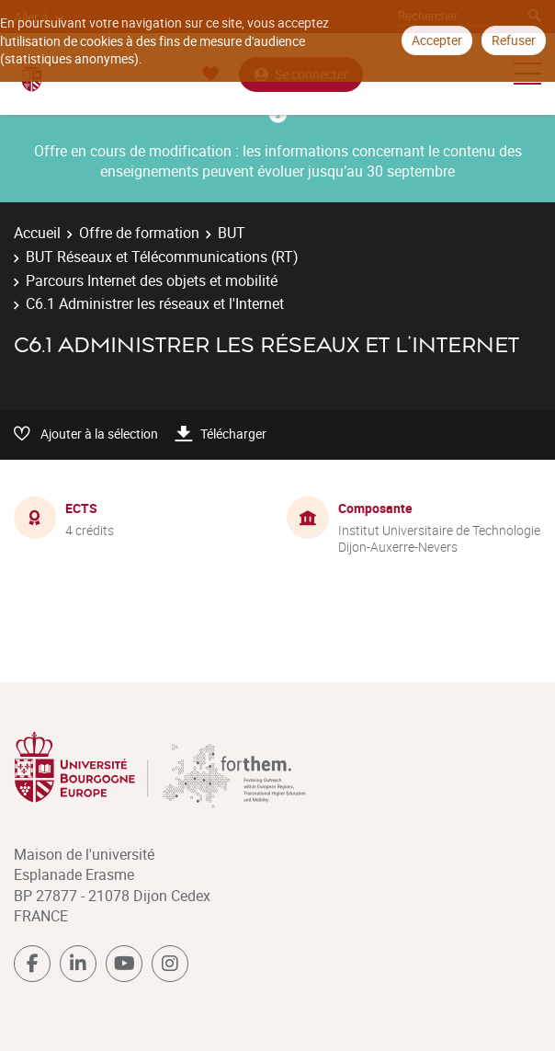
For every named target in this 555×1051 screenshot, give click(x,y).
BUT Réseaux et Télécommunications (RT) (162, 256)
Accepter (437, 40)
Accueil (37, 233)
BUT (231, 233)
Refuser (514, 40)
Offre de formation (139, 233)
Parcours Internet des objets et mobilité (152, 280)
